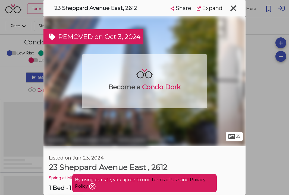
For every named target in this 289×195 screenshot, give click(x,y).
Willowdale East (91, 140)
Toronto (55, 140)
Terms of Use (165, 179)
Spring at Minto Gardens (72, 178)
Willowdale (132, 140)
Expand (209, 8)
